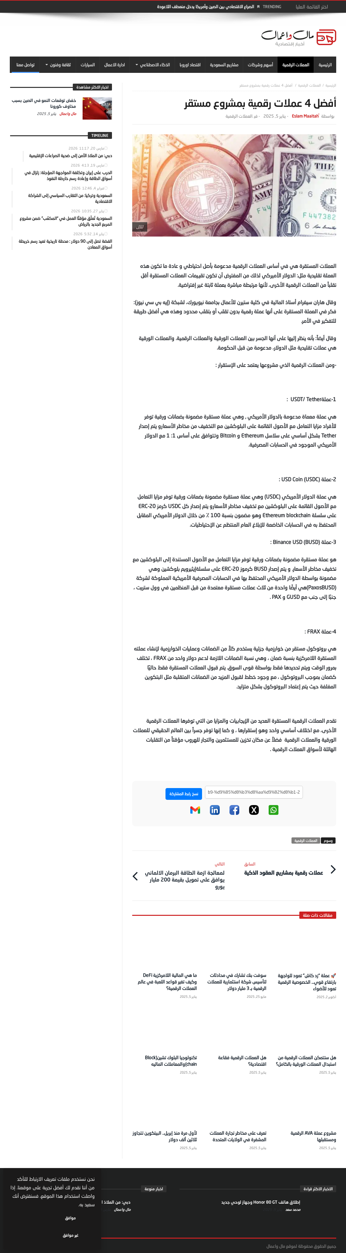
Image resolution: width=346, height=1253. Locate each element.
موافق (75, 1235)
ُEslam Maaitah (305, 116)
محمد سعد (292, 1208)
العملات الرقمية (309, 85)
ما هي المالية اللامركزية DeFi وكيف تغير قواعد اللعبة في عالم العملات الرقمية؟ (167, 981)
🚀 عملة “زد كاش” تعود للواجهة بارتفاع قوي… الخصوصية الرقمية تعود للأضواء (307, 981)
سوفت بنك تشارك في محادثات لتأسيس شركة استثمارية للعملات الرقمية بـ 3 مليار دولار (236, 981)
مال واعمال (67, 113)
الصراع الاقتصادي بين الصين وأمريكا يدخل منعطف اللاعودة (205, 6)
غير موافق (33, 1235)
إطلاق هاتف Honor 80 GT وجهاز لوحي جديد (260, 1201)
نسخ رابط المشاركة (183, 793)
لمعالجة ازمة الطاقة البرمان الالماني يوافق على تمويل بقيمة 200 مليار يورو (182, 875)
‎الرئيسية (330, 85)
